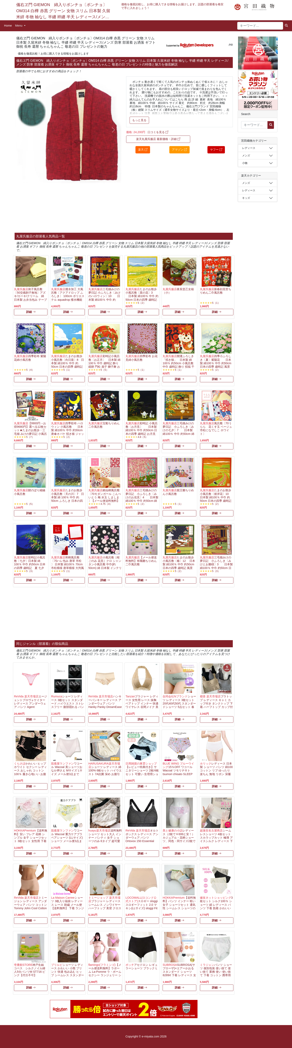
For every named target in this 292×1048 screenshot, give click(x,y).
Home (8, 25)
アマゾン (179, 149)
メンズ (246, 155)
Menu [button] (19, 25)
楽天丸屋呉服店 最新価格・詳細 (158, 139)
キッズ (246, 197)
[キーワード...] (260, 26)
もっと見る (139, 120)
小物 (244, 163)
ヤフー (216, 149)
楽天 (142, 149)
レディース (248, 148)
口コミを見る (158, 132)
